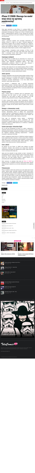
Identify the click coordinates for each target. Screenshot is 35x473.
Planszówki (3, 199)
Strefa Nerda (7, 2)
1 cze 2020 (7, 273)
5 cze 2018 (7, 268)
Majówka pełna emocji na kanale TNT (7, 225)
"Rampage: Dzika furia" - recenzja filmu (11, 267)
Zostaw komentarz (3, 189)
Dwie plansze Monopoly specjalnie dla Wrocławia (9, 223)
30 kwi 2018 (7, 288)
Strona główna (3, 2)
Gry (2, 197)
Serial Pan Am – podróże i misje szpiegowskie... (9, 232)
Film (2, 196)
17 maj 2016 (7, 283)
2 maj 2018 (7, 263)
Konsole (3, 202)
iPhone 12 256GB (28, 161)
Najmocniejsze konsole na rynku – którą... (11, 291)
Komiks (3, 194)
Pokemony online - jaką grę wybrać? (10, 272)
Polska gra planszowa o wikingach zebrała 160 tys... (9, 230)
